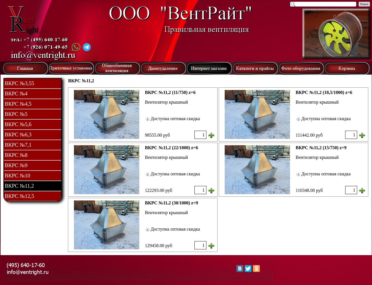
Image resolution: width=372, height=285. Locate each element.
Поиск (364, 4)
